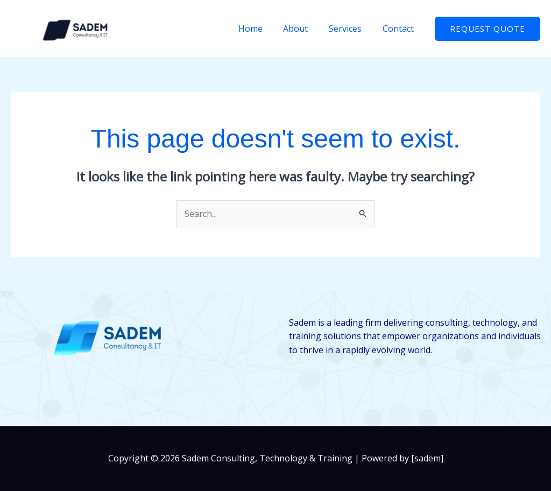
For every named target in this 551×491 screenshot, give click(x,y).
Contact (399, 28)
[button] (487, 29)
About (304, 28)
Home (263, 28)
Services (350, 28)
